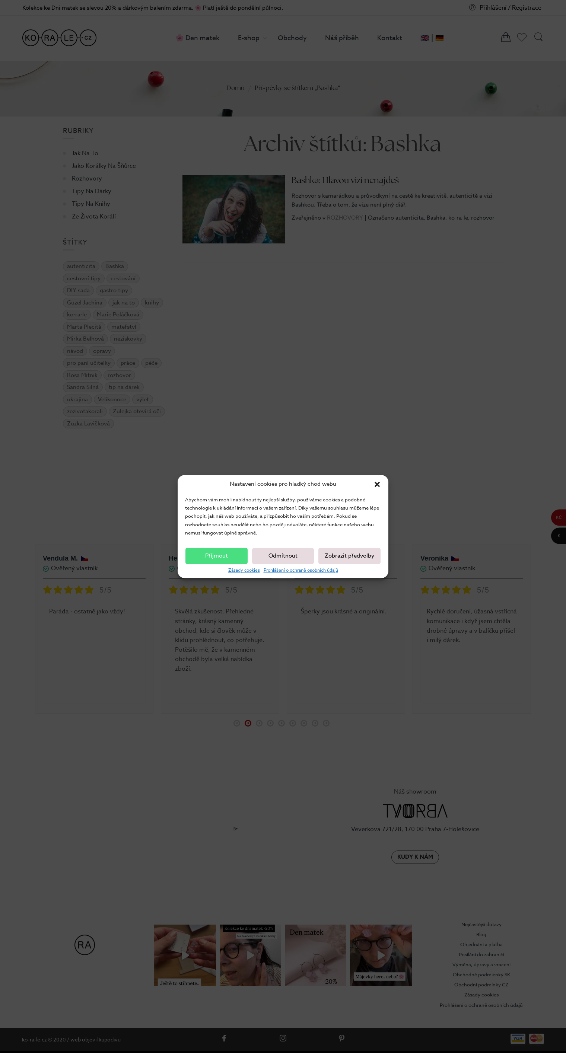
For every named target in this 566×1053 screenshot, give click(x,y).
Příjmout (216, 556)
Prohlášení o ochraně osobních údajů (301, 570)
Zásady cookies (244, 570)
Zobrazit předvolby (349, 556)
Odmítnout (283, 556)
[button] (377, 484)
